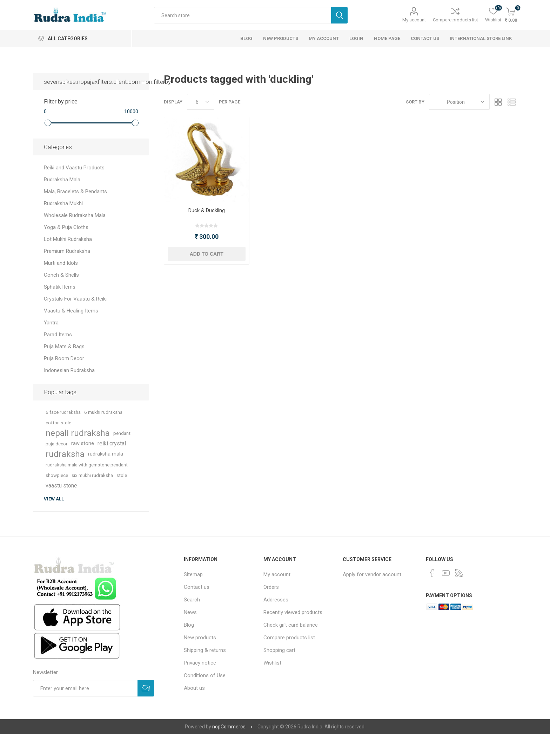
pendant (121, 433)
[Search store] (242, 15)
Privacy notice (200, 663)
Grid (498, 102)
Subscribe (146, 688)
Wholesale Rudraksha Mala (75, 215)
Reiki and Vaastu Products (74, 167)
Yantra (51, 322)
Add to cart (206, 254)
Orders (271, 587)
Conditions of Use (205, 675)
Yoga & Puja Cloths (66, 227)
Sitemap (193, 574)
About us (194, 688)
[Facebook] (432, 573)
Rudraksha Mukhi (63, 203)
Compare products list (455, 19)
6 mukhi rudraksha (103, 412)
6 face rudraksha (63, 412)
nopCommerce (229, 726)
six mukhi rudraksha (92, 475)
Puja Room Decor (64, 358)
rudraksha (65, 454)
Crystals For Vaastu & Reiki (75, 299)
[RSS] (459, 573)
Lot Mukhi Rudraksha (68, 239)
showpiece (57, 475)
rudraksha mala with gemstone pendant (87, 464)
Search (339, 15)
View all (54, 498)
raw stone (82, 443)
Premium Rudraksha (67, 251)
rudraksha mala (105, 454)
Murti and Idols (61, 263)
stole (121, 475)
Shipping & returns (205, 650)
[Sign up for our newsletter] (85, 688)
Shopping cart (279, 650)
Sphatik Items (59, 287)
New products (200, 637)
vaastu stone (61, 485)
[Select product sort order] (459, 102)
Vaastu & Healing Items (71, 311)
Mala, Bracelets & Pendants (75, 191)
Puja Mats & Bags (64, 346)
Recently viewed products (292, 612)
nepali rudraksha (78, 433)
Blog (189, 625)
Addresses (275, 600)
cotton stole (58, 422)
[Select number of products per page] (200, 102)
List (512, 102)
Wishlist (272, 663)
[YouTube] (445, 573)
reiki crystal (112, 443)
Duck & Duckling (206, 210)
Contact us (196, 587)
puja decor (57, 443)
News (190, 612)
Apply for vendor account (372, 574)
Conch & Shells (61, 275)
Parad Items (58, 334)
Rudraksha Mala (62, 179)
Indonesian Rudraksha (69, 370)
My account (414, 19)
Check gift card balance (290, 625)
